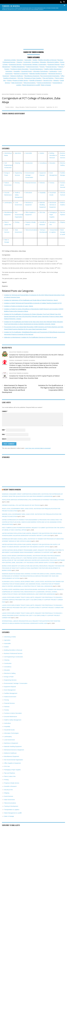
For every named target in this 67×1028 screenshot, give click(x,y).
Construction (27, 62)
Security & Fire (47, 80)
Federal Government (32, 66)
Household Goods (26, 71)
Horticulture (9, 71)
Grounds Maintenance (36, 69)
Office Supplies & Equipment (12, 763)
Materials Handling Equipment (38, 73)
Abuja (17, 107)
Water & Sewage (46, 85)
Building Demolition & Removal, (47, 60)
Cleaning (19, 62)
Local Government (9, 739)
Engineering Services (15, 64)
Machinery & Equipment (21, 73)
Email (4, 434)
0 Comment (41, 107)
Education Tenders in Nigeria (11, 94)
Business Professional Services (13, 653)
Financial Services (51, 66)
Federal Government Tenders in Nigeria (35, 94)
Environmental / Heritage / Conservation (34, 64)
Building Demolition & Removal (53, 155)
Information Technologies (40, 71)
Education (43, 62)
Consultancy (35, 62)
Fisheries (60, 66)
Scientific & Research (35, 80)
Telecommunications (30, 82)
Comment (5, 411)
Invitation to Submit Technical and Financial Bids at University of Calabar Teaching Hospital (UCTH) (33, 303)
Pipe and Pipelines (48, 78)
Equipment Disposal (53, 64)
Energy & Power (9, 676)
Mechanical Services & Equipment (52, 205)
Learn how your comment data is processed (38, 448)
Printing (9, 80)
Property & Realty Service (20, 80)
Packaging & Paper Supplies (32, 78)
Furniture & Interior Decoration (19, 69)
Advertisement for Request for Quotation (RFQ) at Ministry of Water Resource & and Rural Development (14, 388)
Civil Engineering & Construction (8, 165)
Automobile (28, 60)
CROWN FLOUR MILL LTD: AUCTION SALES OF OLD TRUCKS (21, 505)
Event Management (10, 690)
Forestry (6, 69)
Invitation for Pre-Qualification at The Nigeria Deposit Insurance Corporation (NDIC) (51, 387)
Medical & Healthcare (16, 76)
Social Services (8, 796)
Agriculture (20, 60)
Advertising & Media (10, 60)
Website (4, 439)
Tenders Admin (9, 107)
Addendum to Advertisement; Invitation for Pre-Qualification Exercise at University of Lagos (30, 337)
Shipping (56, 80)
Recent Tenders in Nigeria (12, 489)
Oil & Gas (20, 78)
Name (3, 430)
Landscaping (53, 71)
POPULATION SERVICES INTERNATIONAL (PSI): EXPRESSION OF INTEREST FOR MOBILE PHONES (33, 499)
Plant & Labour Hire (10, 776)
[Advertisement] (18, 30)
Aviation (35, 60)
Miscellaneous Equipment (31, 76)
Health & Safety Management (52, 69)
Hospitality (17, 71)
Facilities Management (18, 66)
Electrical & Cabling (53, 62)
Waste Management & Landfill (31, 85)
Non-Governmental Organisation (50, 76)
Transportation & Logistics (11, 809)
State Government (16, 82)
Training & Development (44, 82)
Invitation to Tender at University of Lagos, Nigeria (18, 306)
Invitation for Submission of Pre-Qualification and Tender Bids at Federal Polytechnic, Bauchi (31, 300)
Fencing (42, 66)
